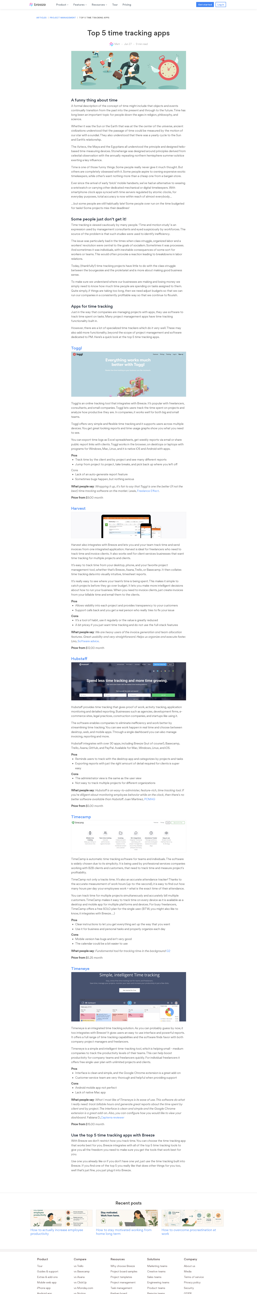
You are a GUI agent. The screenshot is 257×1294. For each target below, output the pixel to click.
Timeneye (80, 968)
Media (187, 1271)
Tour (115, 4)
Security (189, 1288)
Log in (220, 4)
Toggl (76, 348)
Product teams (156, 1288)
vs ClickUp (80, 1282)
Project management (63, 17)
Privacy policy (192, 1282)
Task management (121, 1288)
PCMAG (149, 799)
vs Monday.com (83, 1288)
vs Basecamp (82, 1271)
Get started (205, 4)
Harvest (78, 508)
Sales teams (154, 1277)
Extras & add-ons (47, 1277)
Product (62, 4)
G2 (168, 951)
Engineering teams (158, 1282)
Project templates (121, 1277)
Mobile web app (47, 1282)
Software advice (88, 641)
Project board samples (123, 1271)
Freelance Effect (148, 491)
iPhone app (44, 1288)
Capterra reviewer (112, 1117)
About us (189, 1266)
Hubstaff (79, 658)
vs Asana (79, 1277)
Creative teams (156, 1271)
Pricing (127, 4)
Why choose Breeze (122, 1266)
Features (80, 4)
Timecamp (81, 816)
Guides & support (47, 1271)
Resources (99, 4)
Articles (41, 17)
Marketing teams (157, 1266)
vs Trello (78, 1266)
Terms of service (194, 1277)
